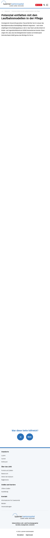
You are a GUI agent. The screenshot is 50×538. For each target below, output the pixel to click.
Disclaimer (20, 535)
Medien (3, 503)
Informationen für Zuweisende (10, 500)
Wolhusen (4, 462)
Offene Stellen (5, 488)
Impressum (29, 535)
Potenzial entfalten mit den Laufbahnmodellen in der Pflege (26, 11)
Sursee (3, 459)
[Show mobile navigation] (47, 5)
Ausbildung (4, 492)
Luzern (3, 455)
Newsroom (7, 11)
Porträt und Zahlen (7, 470)
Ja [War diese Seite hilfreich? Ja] (20, 437)
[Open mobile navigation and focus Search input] (44, 5)
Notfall (38, 5)
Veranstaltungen (6, 506)
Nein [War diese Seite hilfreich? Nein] (29, 437)
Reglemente (5, 480)
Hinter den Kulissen (7, 477)
